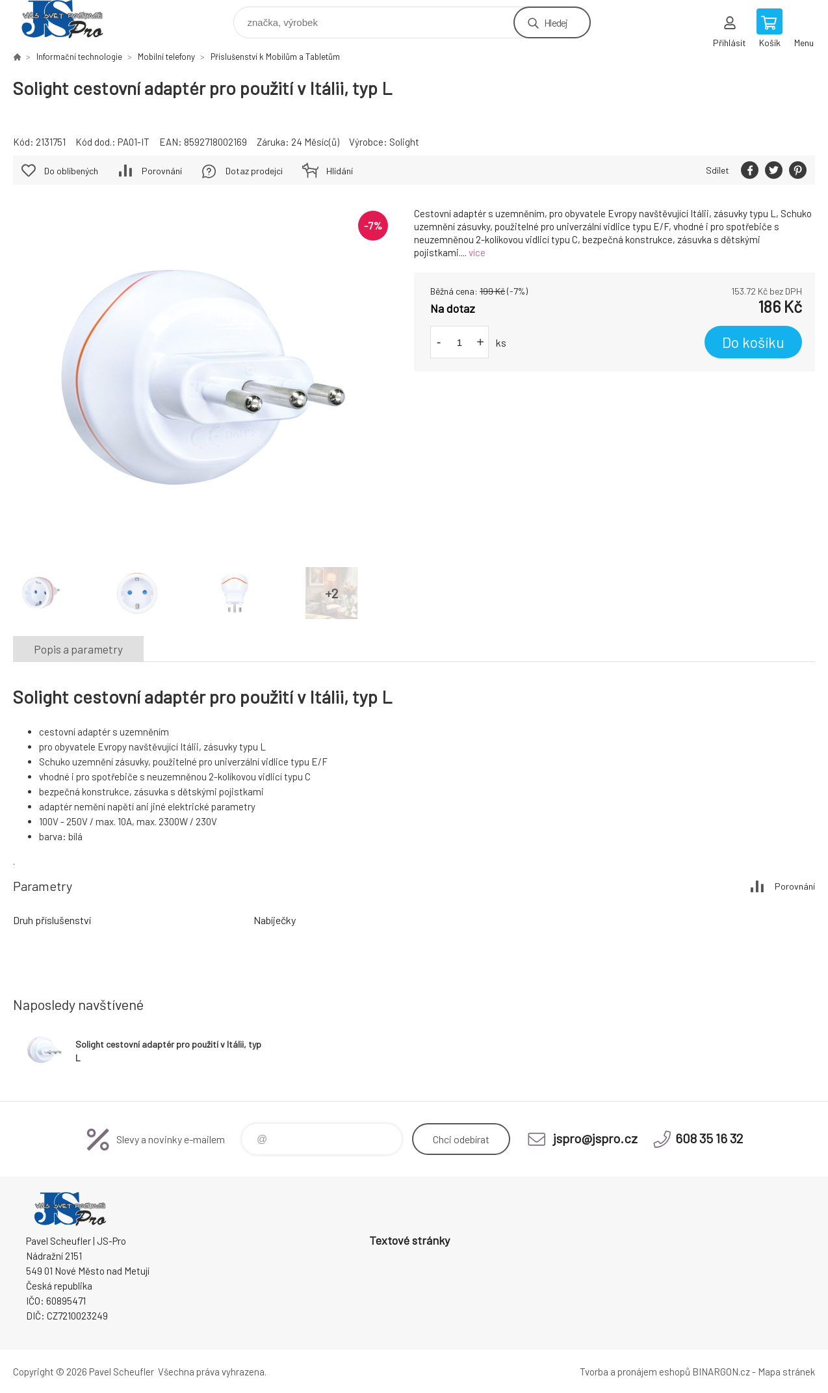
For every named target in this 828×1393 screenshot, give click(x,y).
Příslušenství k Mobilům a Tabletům (275, 56)
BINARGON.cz (721, 1371)
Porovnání (162, 170)
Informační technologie (79, 56)
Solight (404, 142)
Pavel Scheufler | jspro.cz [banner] (70, 19)
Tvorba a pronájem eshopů (635, 1371)
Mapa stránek (786, 1371)
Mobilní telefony (166, 56)
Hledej (555, 22)
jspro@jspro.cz (595, 1138)
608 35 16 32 (709, 1138)
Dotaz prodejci (254, 170)
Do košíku (753, 342)
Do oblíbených (71, 170)
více (477, 252)
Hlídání (339, 170)
